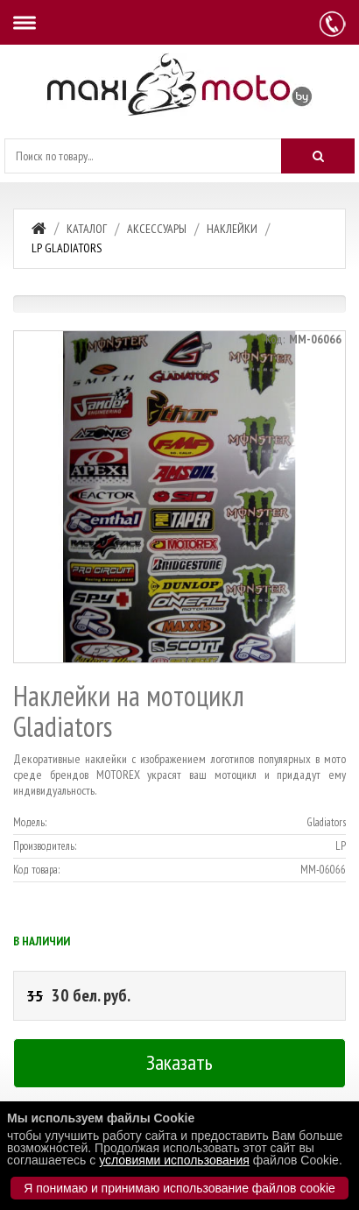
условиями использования (174, 1160)
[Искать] (318, 155)
